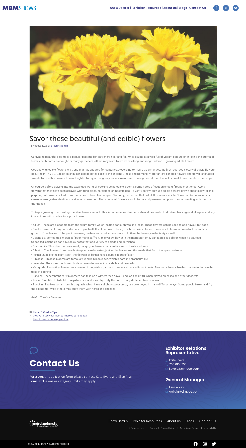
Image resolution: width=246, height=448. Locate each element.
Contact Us (197, 8)
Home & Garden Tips (45, 312)
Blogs (183, 8)
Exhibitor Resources (146, 8)
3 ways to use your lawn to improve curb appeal (60, 315)
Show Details (119, 8)
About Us (170, 8)
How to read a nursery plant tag (51, 319)
